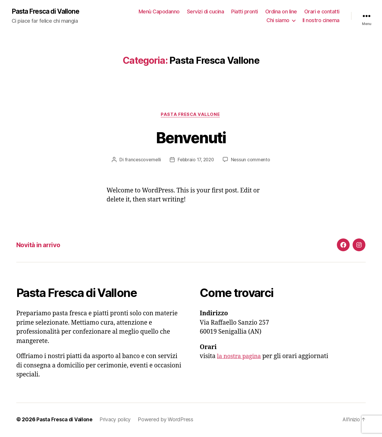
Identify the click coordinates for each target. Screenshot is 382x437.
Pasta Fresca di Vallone (48, 11)
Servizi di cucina (205, 12)
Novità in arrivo (40, 246)
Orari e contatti (321, 12)
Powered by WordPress (169, 420)
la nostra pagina (240, 357)
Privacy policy (118, 420)
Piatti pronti (244, 12)
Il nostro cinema (321, 20)
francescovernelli (141, 161)
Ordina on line (281, 12)
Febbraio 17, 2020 (195, 161)
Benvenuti (191, 137)
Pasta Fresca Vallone (191, 115)
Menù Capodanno (159, 12)
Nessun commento (252, 161)
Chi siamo (277, 20)
